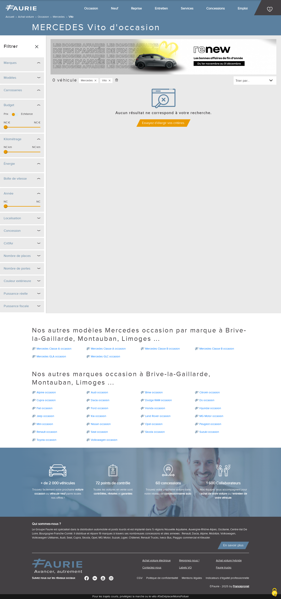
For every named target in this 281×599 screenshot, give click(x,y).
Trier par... (242, 81)
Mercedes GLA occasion (51, 356)
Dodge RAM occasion (158, 400)
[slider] (5, 127)
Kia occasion (98, 416)
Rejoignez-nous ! (189, 560)
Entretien (161, 8)
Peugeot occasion (210, 424)
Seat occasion (99, 432)
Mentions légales (192, 578)
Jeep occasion (45, 416)
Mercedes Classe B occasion (162, 348)
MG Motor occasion (211, 416)
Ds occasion (206, 400)
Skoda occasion (155, 432)
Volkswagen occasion (104, 440)
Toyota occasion (46, 440)
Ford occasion (99, 408)
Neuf (114, 8)
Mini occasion (45, 424)
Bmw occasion (154, 392)
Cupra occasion (46, 400)
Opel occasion (153, 424)
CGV (140, 578)
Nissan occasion (101, 424)
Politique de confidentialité (162, 578)
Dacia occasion (100, 400)
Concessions (215, 8)
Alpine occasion (46, 392)
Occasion (91, 8)
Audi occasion (99, 392)
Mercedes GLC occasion (105, 356)
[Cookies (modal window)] (274, 592)
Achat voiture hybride (229, 560)
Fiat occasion (44, 408)
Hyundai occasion (210, 408)
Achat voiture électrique (156, 560)
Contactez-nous (151, 567)
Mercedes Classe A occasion (54, 348)
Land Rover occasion (157, 416)
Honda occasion (155, 408)
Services (187, 8)
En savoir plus (233, 545)
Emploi (243, 8)
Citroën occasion (209, 392)
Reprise (136, 8)
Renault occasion (47, 432)
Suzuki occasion (209, 432)
